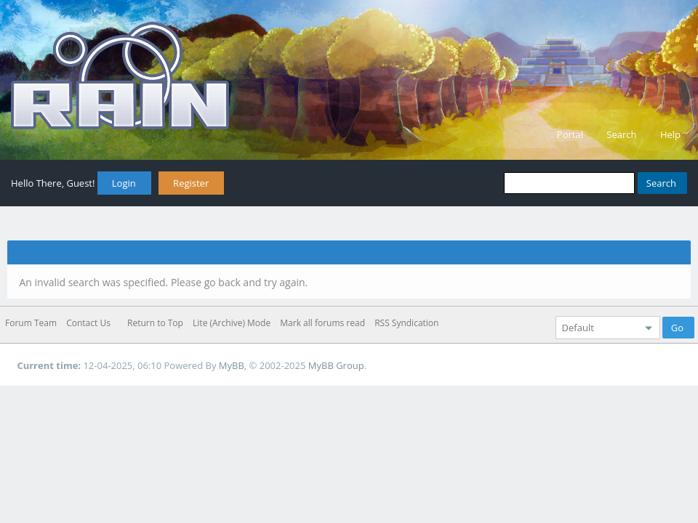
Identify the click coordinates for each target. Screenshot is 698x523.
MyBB (231, 365)
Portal (570, 134)
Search (621, 134)
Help (670, 134)
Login (124, 183)
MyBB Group (336, 365)
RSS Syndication (406, 323)
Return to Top (155, 323)
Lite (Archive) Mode (231, 323)
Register (191, 183)
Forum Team (31, 323)
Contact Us (88, 323)
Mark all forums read (322, 323)
